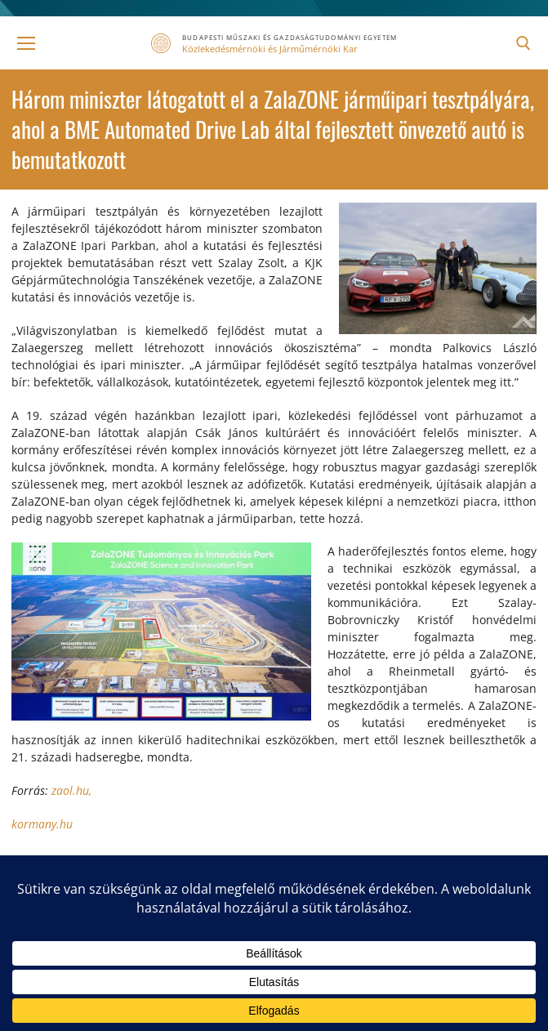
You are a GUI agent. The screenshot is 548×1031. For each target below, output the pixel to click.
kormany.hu (42, 824)
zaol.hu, (71, 790)
